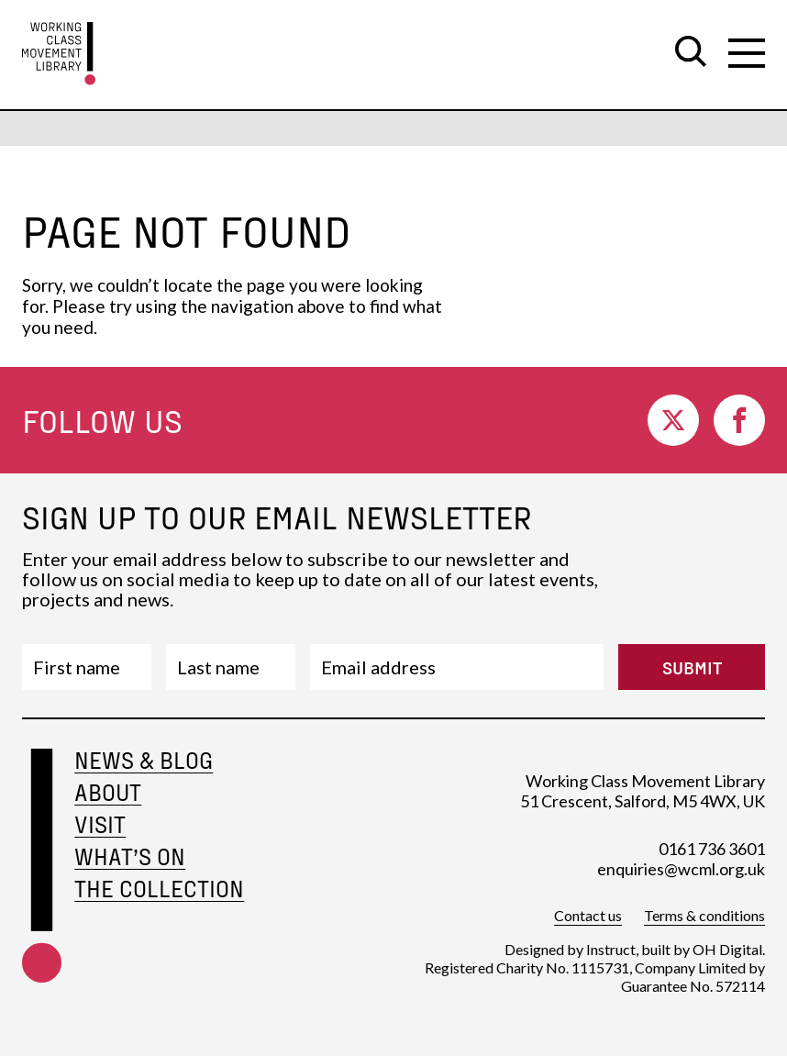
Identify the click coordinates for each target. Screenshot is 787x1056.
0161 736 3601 (712, 849)
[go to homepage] (58, 53)
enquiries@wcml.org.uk (681, 869)
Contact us (588, 915)
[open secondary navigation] (746, 53)
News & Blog (143, 760)
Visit (100, 824)
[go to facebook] (739, 420)
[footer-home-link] (41, 888)
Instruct (611, 949)
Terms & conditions (704, 915)
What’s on (129, 856)
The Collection (159, 888)
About (107, 792)
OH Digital (727, 949)
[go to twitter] (673, 420)
